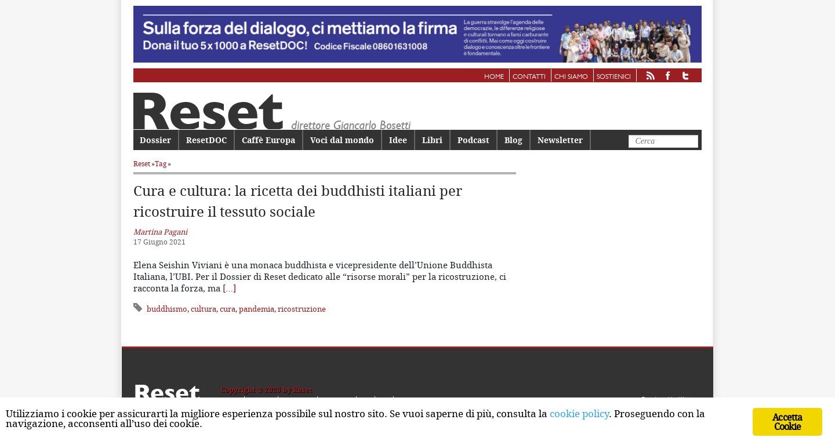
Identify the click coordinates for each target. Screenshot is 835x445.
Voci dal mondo (342, 139)
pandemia (256, 309)
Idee (398, 139)
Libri (432, 139)
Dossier (155, 139)
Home (494, 77)
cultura (203, 309)
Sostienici (614, 77)
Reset (141, 164)
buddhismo (167, 309)
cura (227, 309)
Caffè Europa (268, 139)
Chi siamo (571, 77)
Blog (513, 139)
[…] (229, 288)
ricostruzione (302, 309)
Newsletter (560, 139)
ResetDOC (206, 139)
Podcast (473, 139)
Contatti (529, 77)
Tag (160, 164)
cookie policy (579, 413)
